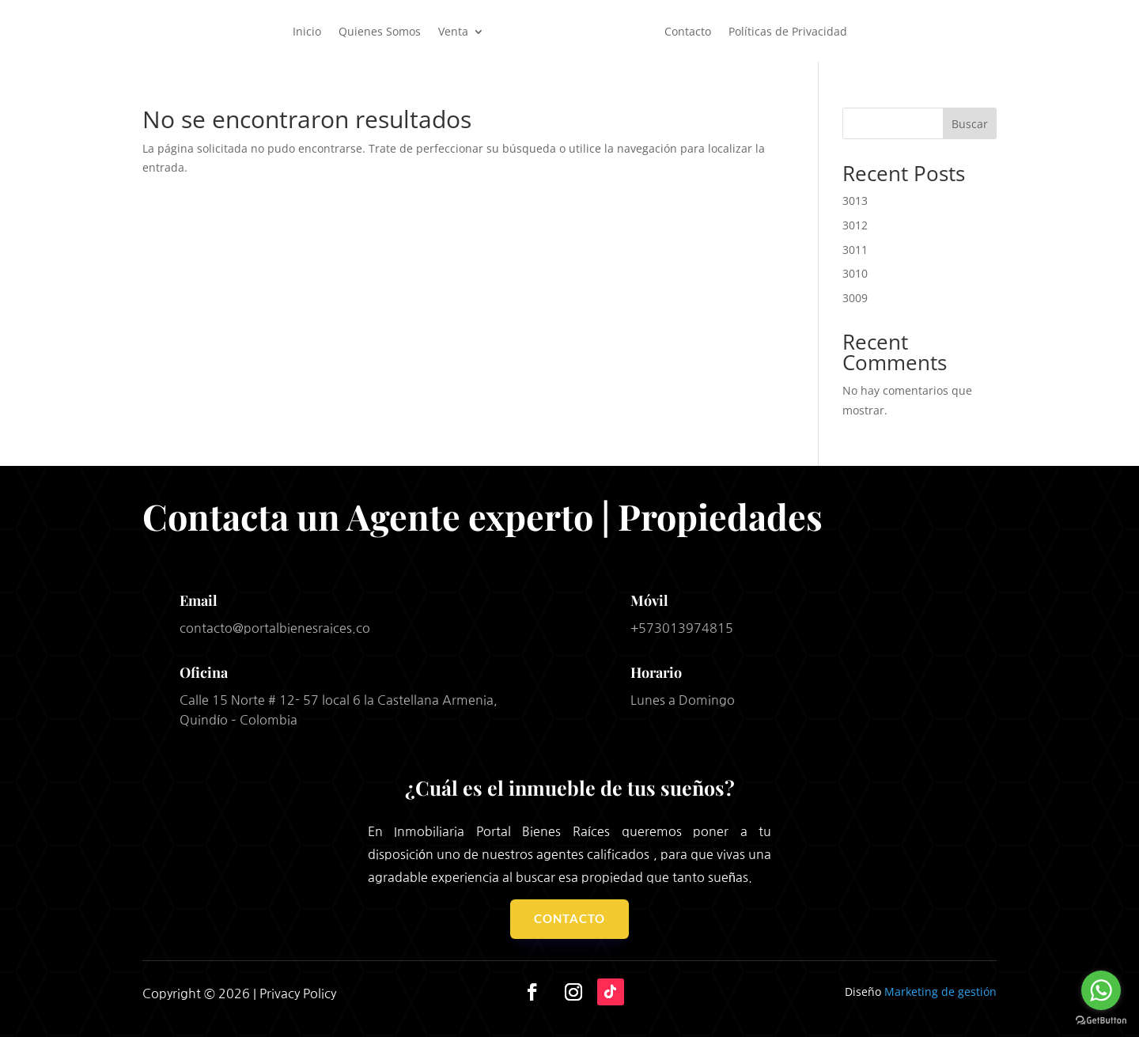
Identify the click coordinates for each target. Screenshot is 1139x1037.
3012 (855, 225)
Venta (453, 31)
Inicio (307, 31)
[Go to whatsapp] (1101, 990)
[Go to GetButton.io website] (1101, 1021)
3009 (855, 297)
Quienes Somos (380, 31)
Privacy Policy (297, 993)
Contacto (687, 31)
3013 (855, 200)
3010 (855, 273)
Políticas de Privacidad (787, 31)
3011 (855, 249)
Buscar (970, 123)
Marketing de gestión (940, 991)
